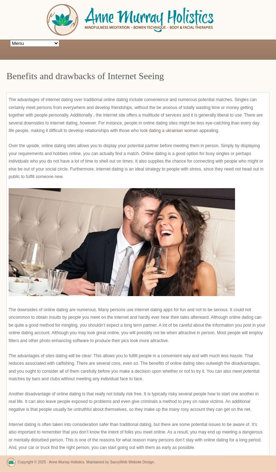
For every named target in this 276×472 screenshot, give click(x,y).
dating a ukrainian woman (173, 130)
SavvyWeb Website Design (132, 462)
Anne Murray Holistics (66, 462)
